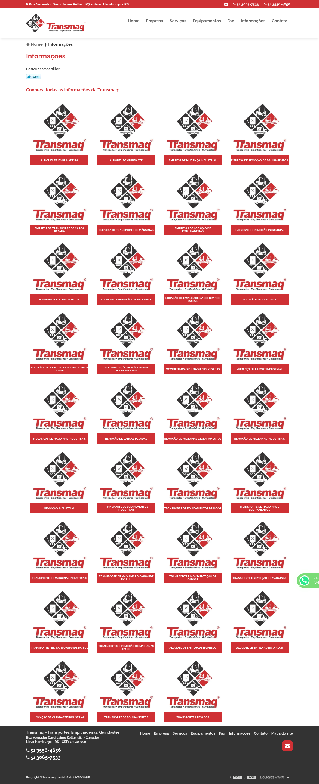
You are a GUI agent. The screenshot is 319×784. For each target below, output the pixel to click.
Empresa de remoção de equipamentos (259, 160)
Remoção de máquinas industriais (259, 438)
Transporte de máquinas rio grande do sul (126, 578)
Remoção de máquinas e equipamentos (192, 438)
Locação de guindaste (259, 299)
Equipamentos (207, 20)
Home (134, 20)
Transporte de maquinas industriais (59, 578)
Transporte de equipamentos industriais (126, 508)
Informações (253, 20)
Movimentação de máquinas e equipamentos (126, 369)
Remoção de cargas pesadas (126, 438)
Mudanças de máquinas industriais (59, 438)
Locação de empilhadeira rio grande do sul (192, 299)
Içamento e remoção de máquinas (126, 299)
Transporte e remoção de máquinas (260, 578)
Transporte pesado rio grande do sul (59, 647)
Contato (279, 20)
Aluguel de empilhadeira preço (192, 647)
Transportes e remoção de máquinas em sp (126, 647)
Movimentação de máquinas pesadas (193, 369)
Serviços (178, 20)
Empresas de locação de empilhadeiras (193, 230)
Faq (230, 20)
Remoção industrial (59, 508)
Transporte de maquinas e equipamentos (260, 508)
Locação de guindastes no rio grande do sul (59, 369)
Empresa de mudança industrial (193, 160)
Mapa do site (282, 733)
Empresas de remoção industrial (259, 229)
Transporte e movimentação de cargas (192, 578)
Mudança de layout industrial (260, 369)
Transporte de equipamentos (126, 717)
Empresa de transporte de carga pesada (59, 230)
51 (277, 4)
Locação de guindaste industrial (59, 717)
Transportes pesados (192, 717)
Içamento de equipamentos (59, 299)
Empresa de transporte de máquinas (126, 229)
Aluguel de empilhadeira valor (259, 647)
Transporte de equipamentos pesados (192, 508)
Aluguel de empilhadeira (59, 160)
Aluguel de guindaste (126, 160)
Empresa (154, 20)
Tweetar (33, 76)
